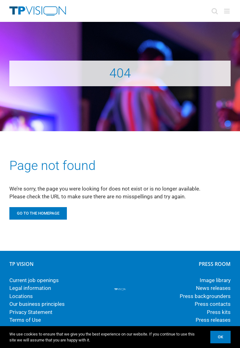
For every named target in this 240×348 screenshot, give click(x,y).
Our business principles (37, 304)
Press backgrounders (205, 296)
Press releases (213, 320)
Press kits (219, 312)
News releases (213, 288)
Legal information (30, 288)
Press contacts (213, 304)
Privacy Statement (30, 312)
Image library (215, 280)
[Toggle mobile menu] (227, 11)
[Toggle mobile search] (215, 11)
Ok (220, 337)
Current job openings (34, 280)
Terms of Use (25, 320)
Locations (21, 296)
